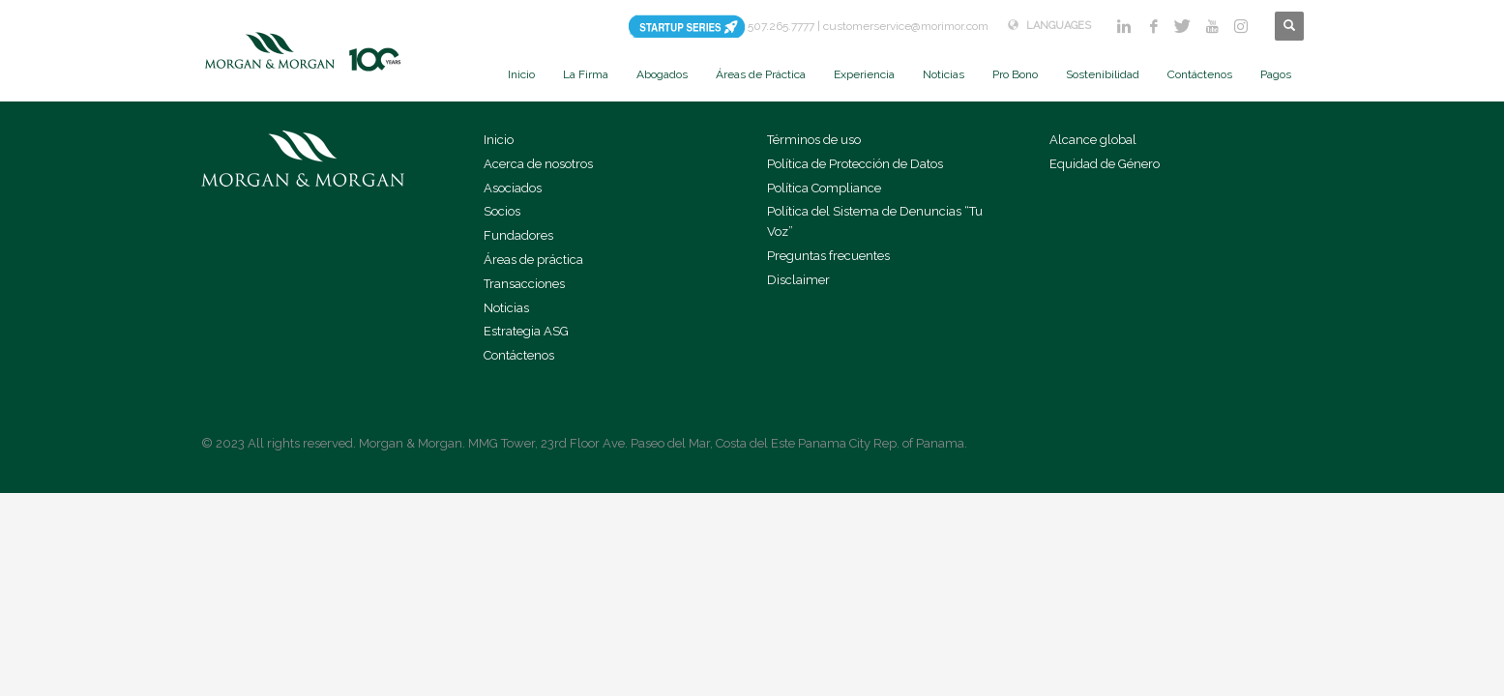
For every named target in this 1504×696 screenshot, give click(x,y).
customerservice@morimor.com (905, 26)
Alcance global (1092, 139)
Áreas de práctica (533, 259)
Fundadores (518, 235)
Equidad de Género (1104, 164)
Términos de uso (814, 139)
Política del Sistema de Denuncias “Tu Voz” (875, 221)
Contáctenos (519, 355)
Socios (502, 211)
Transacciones (524, 283)
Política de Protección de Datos (855, 164)
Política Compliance (824, 188)
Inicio (499, 139)
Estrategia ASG (526, 331)
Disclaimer (798, 280)
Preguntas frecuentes (828, 255)
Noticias (506, 308)
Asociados (513, 188)
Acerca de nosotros (538, 164)
